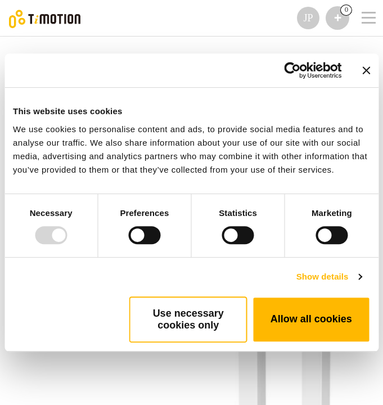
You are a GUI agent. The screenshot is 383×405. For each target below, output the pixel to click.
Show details (322, 276)
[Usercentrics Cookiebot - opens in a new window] (292, 70)
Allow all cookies (311, 319)
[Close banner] (366, 70)
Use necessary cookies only (188, 319)
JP (308, 18)
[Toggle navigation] (361, 3)
